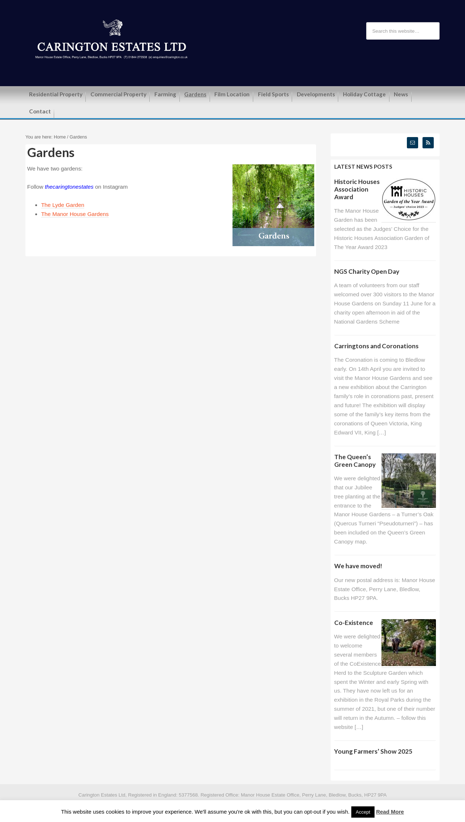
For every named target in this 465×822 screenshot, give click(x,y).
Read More (390, 812)
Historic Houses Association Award (357, 189)
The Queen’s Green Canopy (355, 460)
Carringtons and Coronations (376, 346)
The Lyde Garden (62, 205)
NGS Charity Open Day (366, 271)
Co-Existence (353, 622)
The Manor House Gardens (75, 214)
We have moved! (358, 566)
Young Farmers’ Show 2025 (373, 751)
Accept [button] (363, 812)
